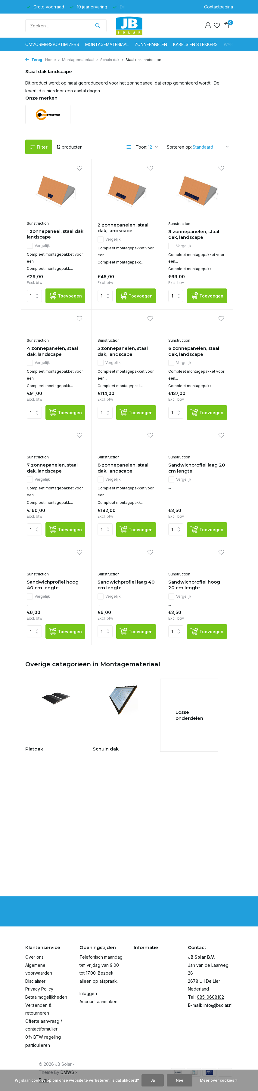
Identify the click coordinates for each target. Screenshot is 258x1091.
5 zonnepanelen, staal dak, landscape (123, 351)
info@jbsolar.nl (218, 1005)
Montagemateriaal (107, 44)
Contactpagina (218, 6)
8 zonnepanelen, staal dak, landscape (123, 468)
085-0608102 (210, 997)
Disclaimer (35, 981)
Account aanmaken (98, 1001)
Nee (179, 1080)
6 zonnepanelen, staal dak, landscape (193, 351)
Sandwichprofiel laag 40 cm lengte (126, 585)
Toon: (141, 146)
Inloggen (88, 993)
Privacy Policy (39, 988)
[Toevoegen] (65, 295)
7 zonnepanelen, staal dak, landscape (52, 468)
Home (52, 59)
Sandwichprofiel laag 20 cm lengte (196, 468)
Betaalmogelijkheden (46, 997)
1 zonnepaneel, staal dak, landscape (55, 234)
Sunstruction (38, 223)
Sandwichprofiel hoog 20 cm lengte (194, 585)
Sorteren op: (179, 146)
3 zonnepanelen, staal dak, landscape (193, 234)
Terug (33, 59)
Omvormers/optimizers (52, 44)
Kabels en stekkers (195, 44)
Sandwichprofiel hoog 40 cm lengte (53, 585)
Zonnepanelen (151, 44)
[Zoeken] (66, 25)
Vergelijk (38, 245)
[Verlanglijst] (217, 25)
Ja (153, 1080)
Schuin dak (112, 59)
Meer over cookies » (219, 1080)
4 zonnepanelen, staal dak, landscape (52, 351)
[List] (128, 147)
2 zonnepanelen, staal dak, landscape (123, 228)
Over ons (34, 957)
